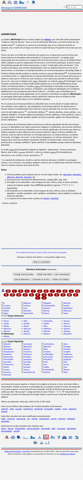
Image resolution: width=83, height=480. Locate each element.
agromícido (28, 313)
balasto (4, 411)
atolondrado (49, 369)
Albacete (7, 328)
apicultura (48, 359)
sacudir (16, 431)
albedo (6, 336)
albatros (46, 333)
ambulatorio (8, 351)
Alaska (6, 326)
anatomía (7, 354)
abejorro (27, 303)
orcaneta (11, 418)
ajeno (66, 313)
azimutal (7, 374)
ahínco (46, 313)
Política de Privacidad (13, 451)
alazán (26, 326)
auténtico (5, 421)
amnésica (27, 351)
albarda (67, 331)
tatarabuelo (44, 418)
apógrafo (67, 359)
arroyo (66, 364)
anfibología (48, 354)
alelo (66, 344)
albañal (67, 328)
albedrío (7, 344)
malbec (58, 409)
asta (65, 367)
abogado (47, 303)
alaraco (67, 321)
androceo (27, 354)
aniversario (8, 356)
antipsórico (68, 356)
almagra (67, 346)
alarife (46, 323)
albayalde (67, 174)
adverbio (27, 310)
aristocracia (8, 364)
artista (6, 367)
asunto (6, 369)
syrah (64, 409)
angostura (68, 354)
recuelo (18, 409)
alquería (27, 349)
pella (12, 409)
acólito (66, 305)
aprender (7, 362)
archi (46, 362)
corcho (54, 418)
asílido (46, 367)
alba (45, 326)
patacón (4, 409)
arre (45, 364)
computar (61, 428)
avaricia (47, 372)
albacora (27, 328)
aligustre (47, 346)
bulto (3, 418)
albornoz (10, 177)
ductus (10, 428)
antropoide (8, 359)
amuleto (47, 351)
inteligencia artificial (67, 454)
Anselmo (27, 356)
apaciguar (27, 359)
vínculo (34, 418)
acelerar (26, 305)
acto (25, 308)
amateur (67, 349)
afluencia (67, 310)
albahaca (47, 328)
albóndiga (77, 174)
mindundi (38, 409)
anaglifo (67, 351)
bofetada (71, 418)
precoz (48, 39)
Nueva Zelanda (33, 428)
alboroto (19, 177)
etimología (71, 428)
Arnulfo (26, 364)
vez (28, 418)
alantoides (48, 321)
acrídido (6, 308)
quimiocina (28, 409)
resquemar (21, 418)
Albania (6, 331)
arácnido (27, 362)
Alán (25, 321)
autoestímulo (29, 372)
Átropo (67, 369)
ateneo (26, 369)
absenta (67, 303)
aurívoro (7, 372)
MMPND (54, 198)
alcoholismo (49, 344)
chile (53, 428)
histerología (20, 428)
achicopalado (49, 305)
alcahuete (27, 344)
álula (46, 349)
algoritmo (27, 346)
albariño (26, 333)
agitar (5, 313)
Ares (65, 362)
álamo (6, 321)
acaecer (6, 305)
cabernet (72, 409)
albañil (26, 331)
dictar (3, 428)
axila (66, 372)
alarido (26, 323)
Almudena (7, 349)
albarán (47, 331)
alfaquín (6, 346)
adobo (6, 310)
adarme (47, 308)
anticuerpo (48, 356)
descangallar (6, 431)
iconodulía (48, 409)
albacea (67, 326)
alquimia (27, 177)
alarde (6, 323)
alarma (67, 323)
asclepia (26, 367)
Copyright (25, 451)
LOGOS (46, 198)
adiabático (68, 308)
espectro (62, 418)
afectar (47, 310)
